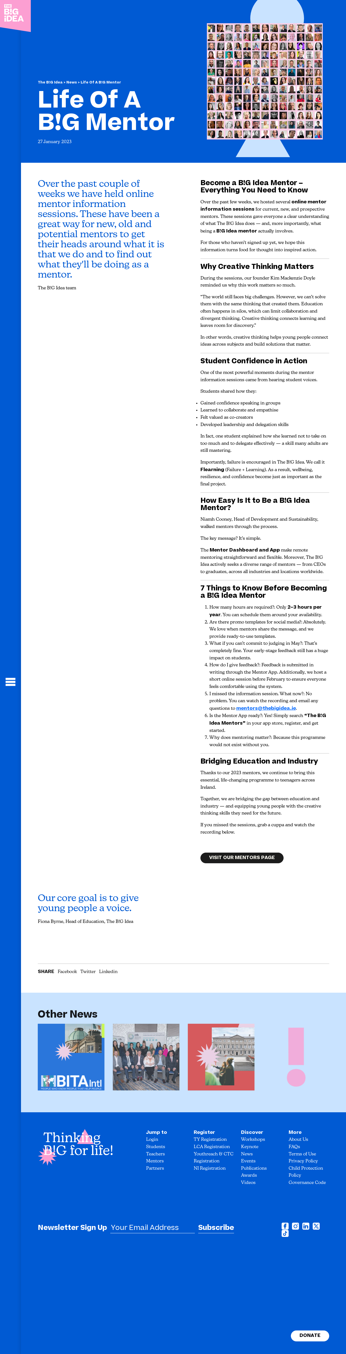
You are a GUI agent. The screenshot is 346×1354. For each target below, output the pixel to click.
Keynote (249, 1147)
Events (248, 1161)
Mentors (155, 1161)
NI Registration (210, 1168)
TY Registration (210, 1139)
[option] (71, 1059)
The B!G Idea (50, 82)
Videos (248, 1183)
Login (152, 1139)
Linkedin (108, 972)
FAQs (294, 1147)
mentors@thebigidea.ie (266, 708)
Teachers (155, 1154)
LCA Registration (212, 1147)
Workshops (253, 1139)
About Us (298, 1139)
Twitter (88, 972)
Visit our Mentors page (242, 863)
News (72, 82)
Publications (254, 1168)
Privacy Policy (303, 1161)
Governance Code (307, 1183)
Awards (249, 1175)
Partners (155, 1168)
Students (155, 1147)
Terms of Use (302, 1154)
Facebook (67, 972)
